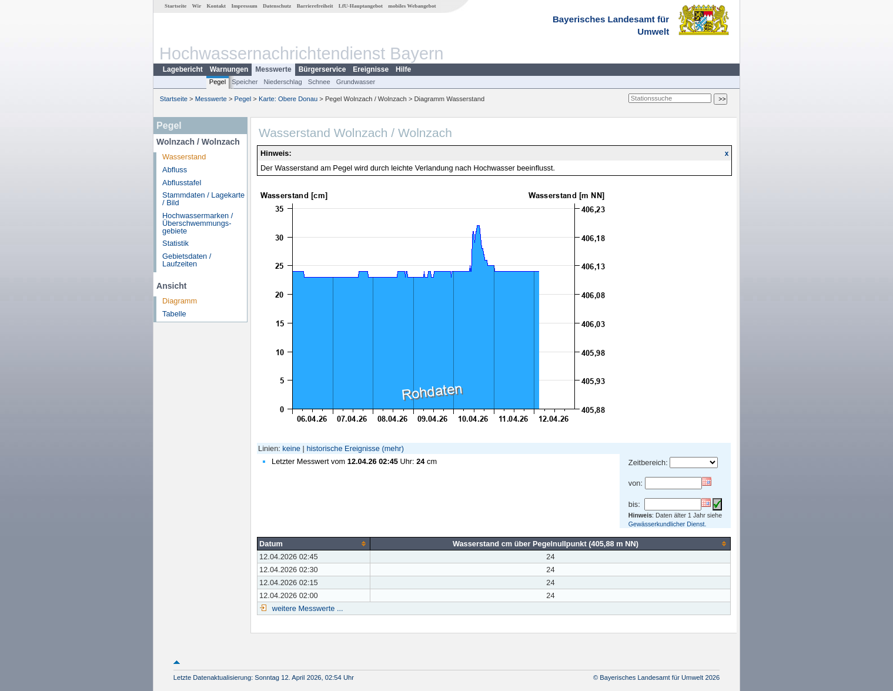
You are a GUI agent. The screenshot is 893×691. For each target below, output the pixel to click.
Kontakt (216, 6)
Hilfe (403, 69)
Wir (197, 6)
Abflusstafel (181, 182)
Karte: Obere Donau (288, 98)
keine (291, 448)
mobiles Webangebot (412, 6)
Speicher (244, 81)
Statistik (175, 243)
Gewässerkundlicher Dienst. (667, 524)
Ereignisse (371, 69)
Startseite (175, 6)
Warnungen (229, 69)
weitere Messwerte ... (306, 608)
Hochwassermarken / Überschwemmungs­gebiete (197, 223)
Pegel (217, 81)
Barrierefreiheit (315, 6)
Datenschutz (277, 6)
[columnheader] (313, 543)
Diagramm (179, 300)
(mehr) (393, 448)
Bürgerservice (322, 69)
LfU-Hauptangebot (361, 6)
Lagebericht (183, 69)
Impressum (244, 6)
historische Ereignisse (342, 448)
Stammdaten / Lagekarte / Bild (203, 199)
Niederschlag (282, 81)
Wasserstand (184, 156)
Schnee (319, 81)
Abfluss (174, 169)
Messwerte (273, 69)
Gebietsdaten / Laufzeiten (186, 260)
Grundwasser (356, 81)
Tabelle (174, 313)
